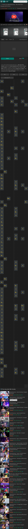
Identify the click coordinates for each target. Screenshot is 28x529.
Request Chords (13, 400)
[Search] (26, 1)
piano (7, 39)
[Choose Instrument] (13, 39)
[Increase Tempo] (6, 24)
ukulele (10, 39)
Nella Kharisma (11, 4)
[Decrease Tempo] (1, 24)
